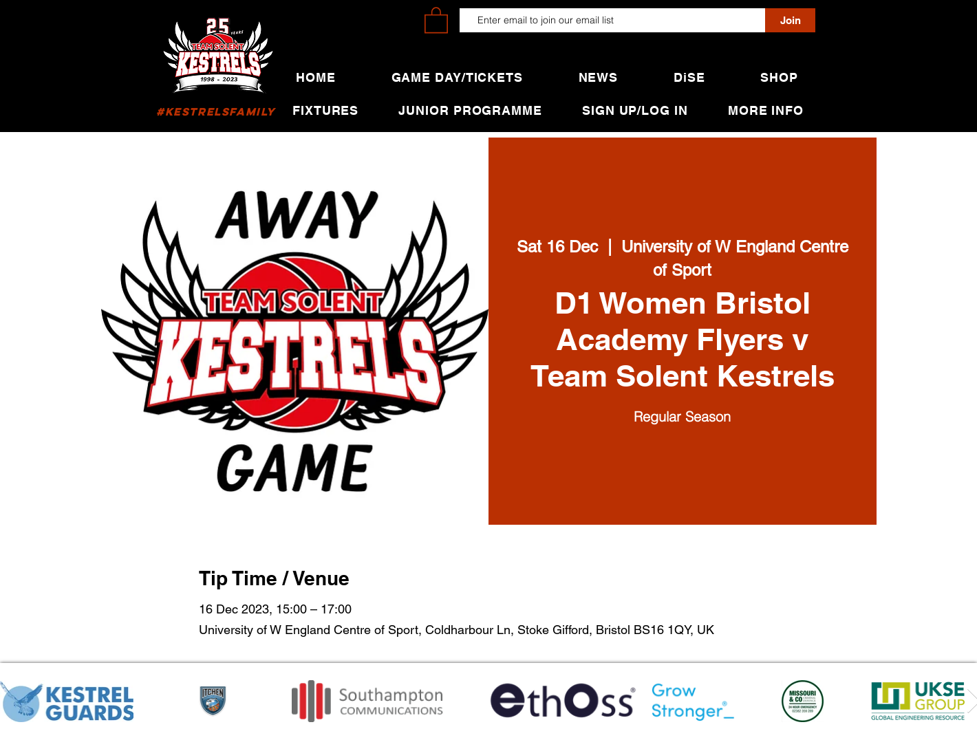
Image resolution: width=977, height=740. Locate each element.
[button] (436, 19)
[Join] (790, 20)
